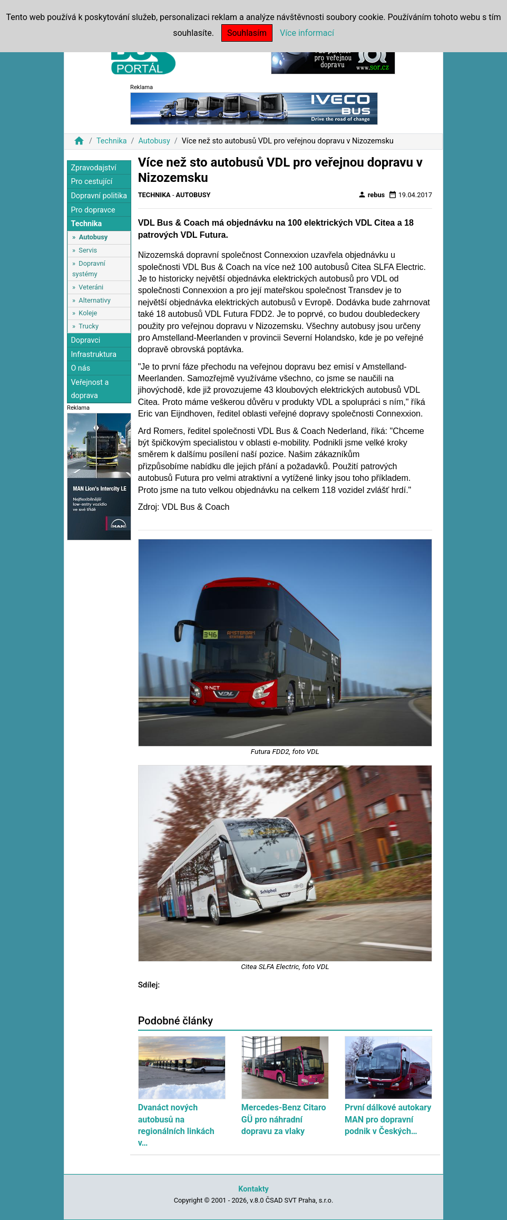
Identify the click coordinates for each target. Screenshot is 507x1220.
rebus (371, 194)
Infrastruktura (93, 354)
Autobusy (154, 141)
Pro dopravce (93, 210)
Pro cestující (91, 181)
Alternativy (94, 300)
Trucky (89, 326)
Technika (111, 141)
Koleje (88, 313)
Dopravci (85, 340)
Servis (88, 250)
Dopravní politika (99, 195)
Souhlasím (247, 33)
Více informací (307, 33)
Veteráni (91, 287)
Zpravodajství (93, 167)
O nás (80, 368)
